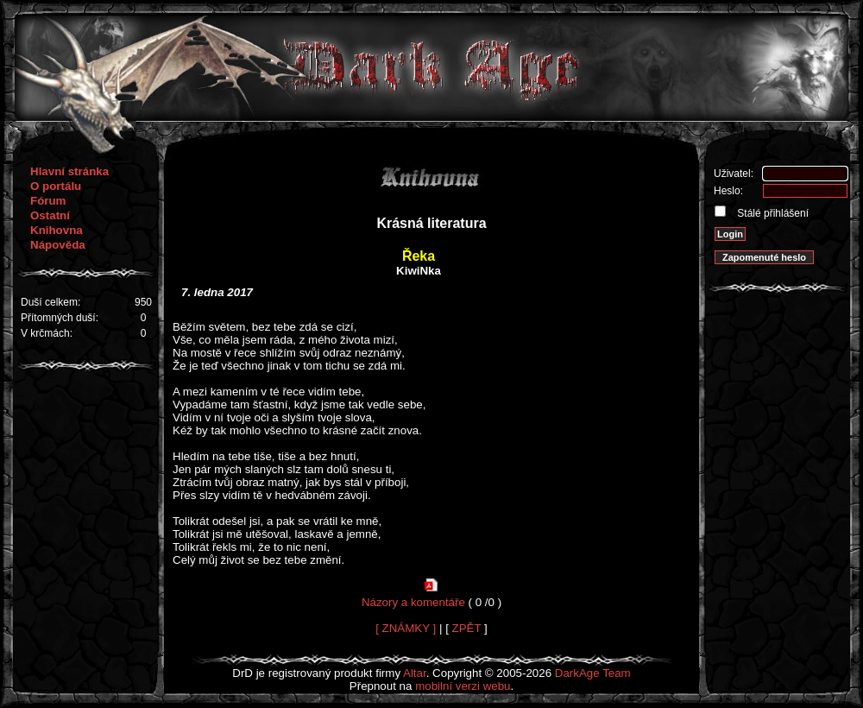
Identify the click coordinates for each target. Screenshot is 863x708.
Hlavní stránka (69, 171)
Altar (414, 673)
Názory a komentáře (413, 602)
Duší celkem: (50, 302)
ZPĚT (467, 628)
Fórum (48, 200)
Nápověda (57, 244)
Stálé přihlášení (771, 213)
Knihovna (56, 230)
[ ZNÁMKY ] (405, 628)
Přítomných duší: (59, 318)
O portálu (55, 186)
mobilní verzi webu (462, 686)
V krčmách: (46, 333)
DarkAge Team (593, 673)
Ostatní (50, 215)
